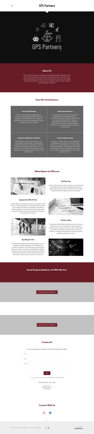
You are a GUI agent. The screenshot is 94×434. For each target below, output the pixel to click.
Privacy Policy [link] (51, 377)
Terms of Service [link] (58, 377)
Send (47, 373)
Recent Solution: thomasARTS (47, 324)
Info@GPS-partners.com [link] (47, 387)
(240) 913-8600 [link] (47, 388)
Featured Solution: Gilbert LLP (47, 292)
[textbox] (47, 354)
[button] (12, 5)
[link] (47, 5)
